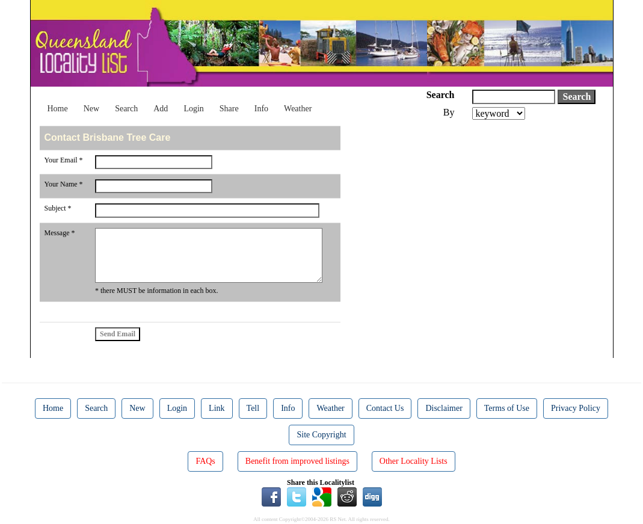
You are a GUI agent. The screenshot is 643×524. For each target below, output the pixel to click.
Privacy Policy (575, 408)
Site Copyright (321, 434)
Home (58, 108)
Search (126, 108)
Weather (298, 108)
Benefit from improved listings (297, 461)
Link (216, 408)
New (91, 108)
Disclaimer (443, 408)
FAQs (205, 461)
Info (261, 108)
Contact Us (385, 408)
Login (193, 108)
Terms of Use (506, 408)
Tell (253, 408)
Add (160, 108)
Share (229, 108)
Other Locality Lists (414, 461)
